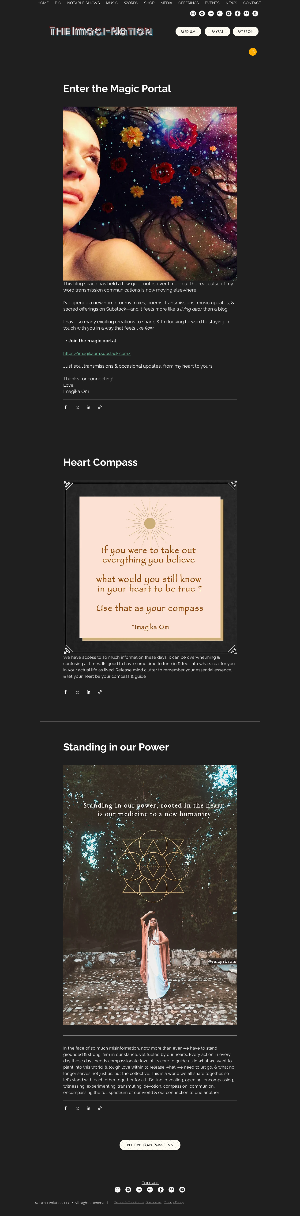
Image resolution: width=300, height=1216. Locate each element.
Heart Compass (100, 462)
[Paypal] (217, 31)
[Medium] (188, 31)
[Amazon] (255, 13)
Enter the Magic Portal (117, 88)
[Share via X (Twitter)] (77, 407)
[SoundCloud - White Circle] (211, 13)
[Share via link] (100, 407)
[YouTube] (229, 13)
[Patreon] (246, 31)
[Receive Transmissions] (150, 1145)
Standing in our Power (116, 747)
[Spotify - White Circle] (202, 13)
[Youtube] (182, 1190)
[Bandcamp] (220, 13)
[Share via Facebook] (65, 407)
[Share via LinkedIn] (88, 407)
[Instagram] (193, 13)
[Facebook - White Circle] (237, 13)
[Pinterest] (246, 13)
